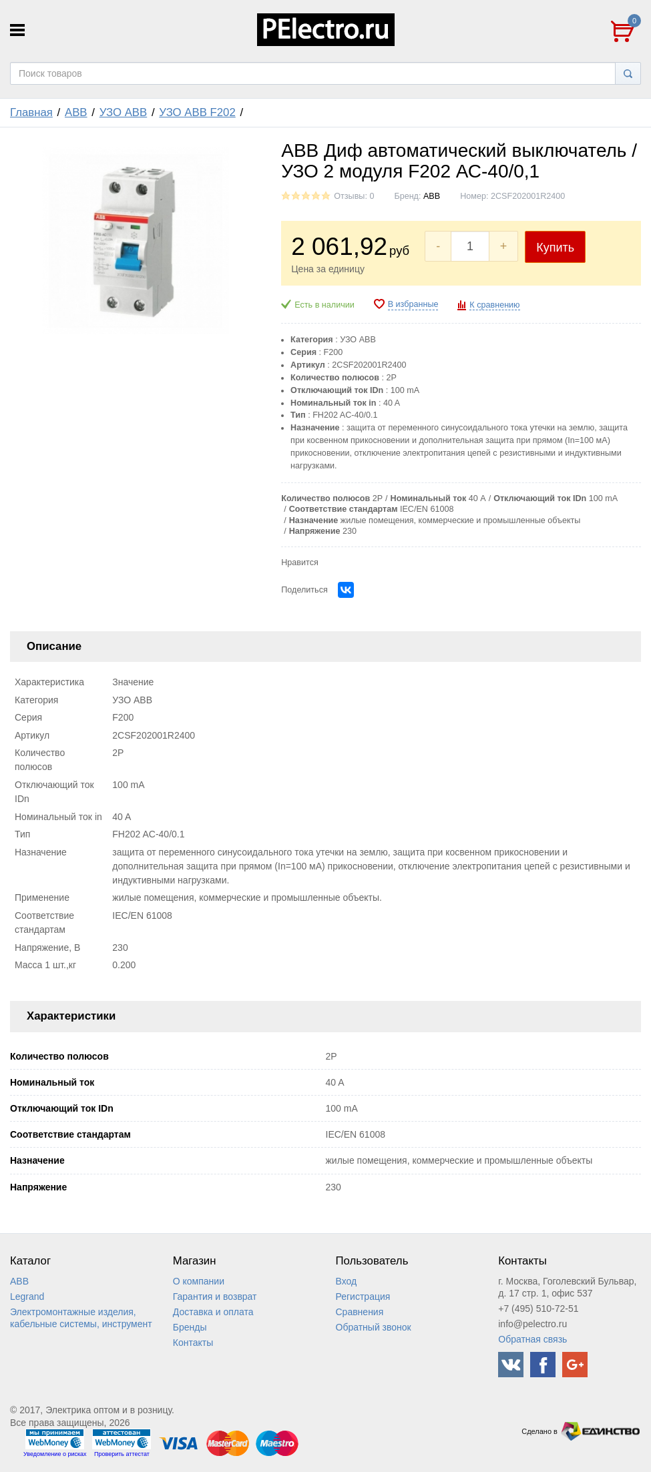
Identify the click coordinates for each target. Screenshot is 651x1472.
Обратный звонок (373, 1327)
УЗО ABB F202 (197, 112)
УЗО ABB (123, 112)
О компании (198, 1281)
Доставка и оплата (213, 1312)
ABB (76, 112)
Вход (346, 1281)
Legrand (27, 1296)
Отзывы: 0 (354, 196)
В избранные (413, 304)
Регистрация (363, 1296)
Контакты (193, 1342)
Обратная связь (532, 1339)
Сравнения (360, 1312)
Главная (31, 112)
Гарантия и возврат (215, 1296)
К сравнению (494, 305)
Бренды (190, 1327)
